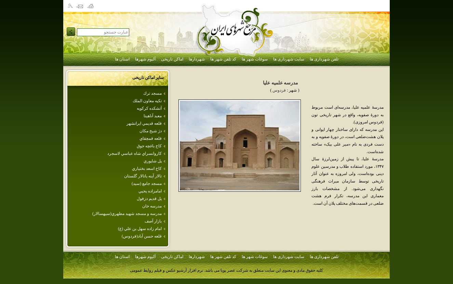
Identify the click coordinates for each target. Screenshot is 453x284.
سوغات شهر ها (255, 59)
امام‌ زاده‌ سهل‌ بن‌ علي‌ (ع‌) (140, 228)
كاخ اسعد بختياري (147, 168)
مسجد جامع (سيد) (147, 183)
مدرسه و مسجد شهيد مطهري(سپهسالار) (127, 213)
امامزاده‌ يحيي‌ (150, 191)
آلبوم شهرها (145, 59)
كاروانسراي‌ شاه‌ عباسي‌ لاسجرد (134, 153)
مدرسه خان (152, 206)
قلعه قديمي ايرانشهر (144, 123)
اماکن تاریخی (172, 59)
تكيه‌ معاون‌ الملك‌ (147, 100)
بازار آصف (153, 221)
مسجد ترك (152, 93)
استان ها (122, 59)
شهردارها (197, 59)
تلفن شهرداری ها (324, 59)
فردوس (279, 90)
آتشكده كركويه (149, 108)
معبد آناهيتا (153, 115)
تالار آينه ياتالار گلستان (143, 176)
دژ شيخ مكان (150, 131)
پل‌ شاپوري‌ (153, 161)
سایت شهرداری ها (288, 59)
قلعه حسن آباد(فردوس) (142, 236)
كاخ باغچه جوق (149, 146)
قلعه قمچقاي (150, 138)
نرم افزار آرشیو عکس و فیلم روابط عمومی (166, 270)
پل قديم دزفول (149, 198)
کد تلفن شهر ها (223, 59)
